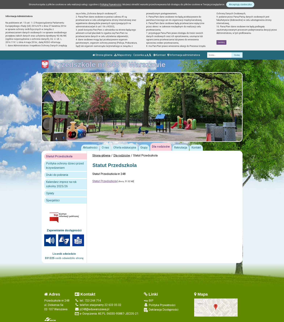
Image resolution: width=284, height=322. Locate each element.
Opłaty (50, 193)
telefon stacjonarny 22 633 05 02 (98, 305)
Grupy (144, 147)
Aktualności (90, 147)
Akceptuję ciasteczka (240, 4)
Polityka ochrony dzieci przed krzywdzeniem (65, 166)
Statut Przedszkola (104, 181)
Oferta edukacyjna (124, 147)
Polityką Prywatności (110, 4)
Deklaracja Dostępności (161, 310)
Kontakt (196, 147)
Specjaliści (53, 200)
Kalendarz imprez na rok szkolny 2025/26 (61, 184)
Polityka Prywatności (159, 305)
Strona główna (102, 55)
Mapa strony (122, 55)
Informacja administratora (184, 55)
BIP (148, 300)
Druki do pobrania (57, 175)
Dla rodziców (161, 146)
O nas (105, 147)
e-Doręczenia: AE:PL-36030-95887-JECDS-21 (106, 313)
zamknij (221, 42)
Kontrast (159, 55)
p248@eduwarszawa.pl (92, 309)
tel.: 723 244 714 (88, 300)
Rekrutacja (180, 147)
